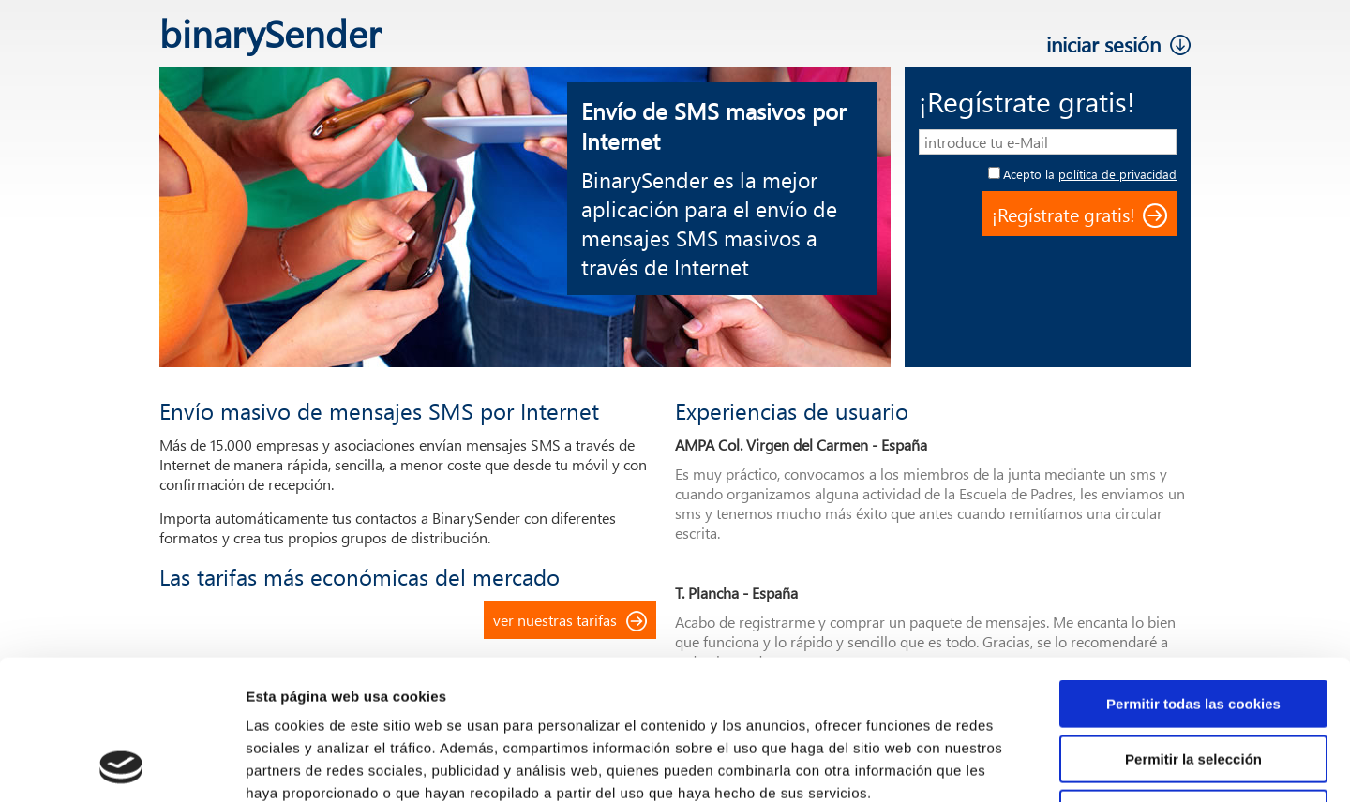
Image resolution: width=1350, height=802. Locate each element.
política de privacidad (1117, 174)
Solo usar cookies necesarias (1193, 683)
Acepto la (1090, 174)
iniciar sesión (1103, 44)
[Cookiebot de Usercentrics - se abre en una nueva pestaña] (121, 765)
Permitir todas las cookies (1193, 573)
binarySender (270, 32)
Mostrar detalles (1007, 765)
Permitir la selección (1193, 628)
